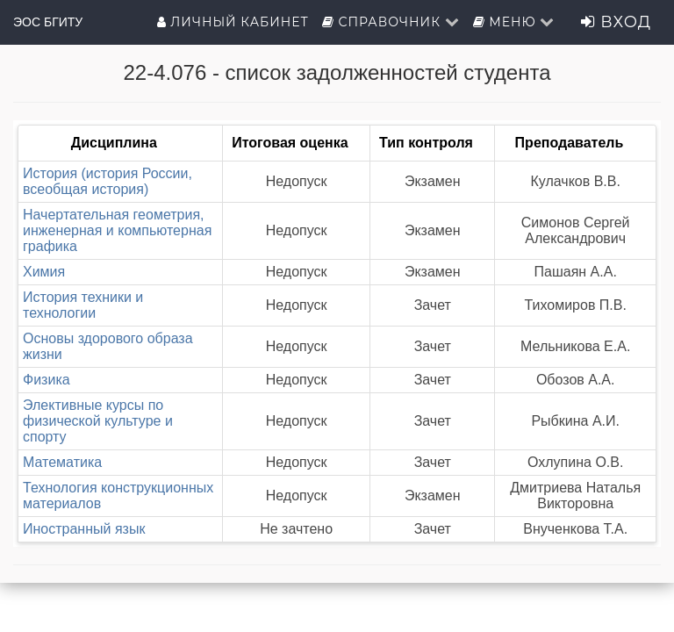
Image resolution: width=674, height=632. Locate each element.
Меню (514, 22)
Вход (616, 22)
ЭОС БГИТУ (47, 22)
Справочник (391, 22)
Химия (44, 271)
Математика (62, 462)
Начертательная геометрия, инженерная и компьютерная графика (117, 230)
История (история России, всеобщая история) (107, 181)
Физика (46, 379)
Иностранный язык (84, 528)
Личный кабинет (233, 22)
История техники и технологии (83, 305)
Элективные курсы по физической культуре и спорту (98, 421)
